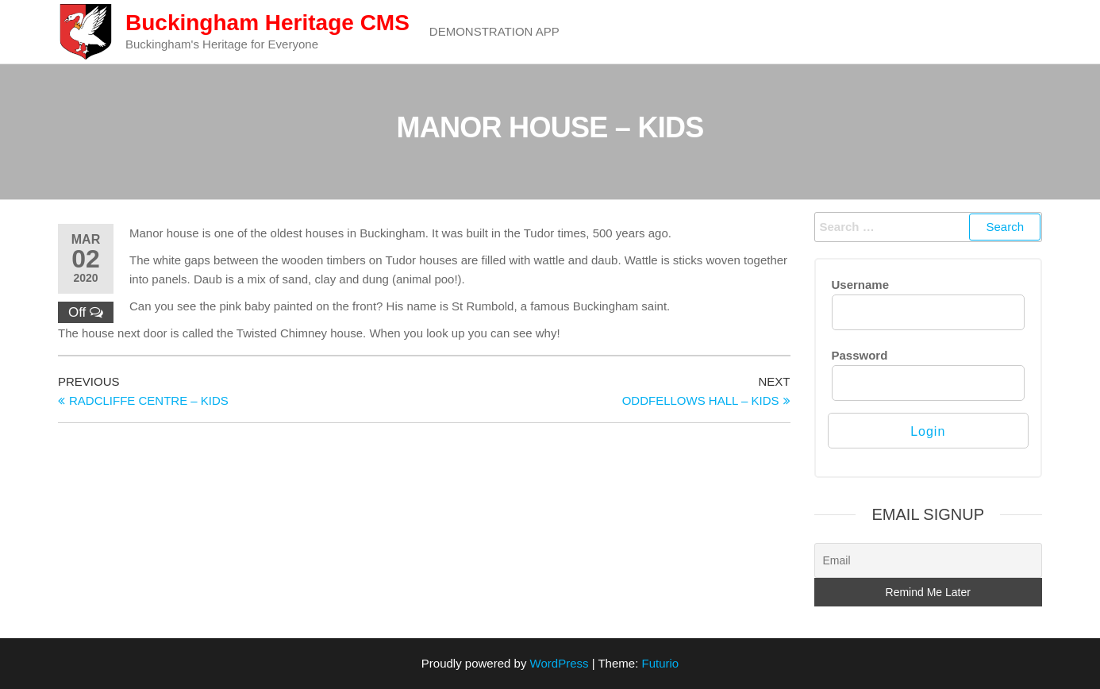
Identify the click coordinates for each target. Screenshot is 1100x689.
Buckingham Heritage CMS (267, 22)
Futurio (660, 663)
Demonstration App (494, 31)
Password (860, 355)
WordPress (559, 663)
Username (861, 284)
